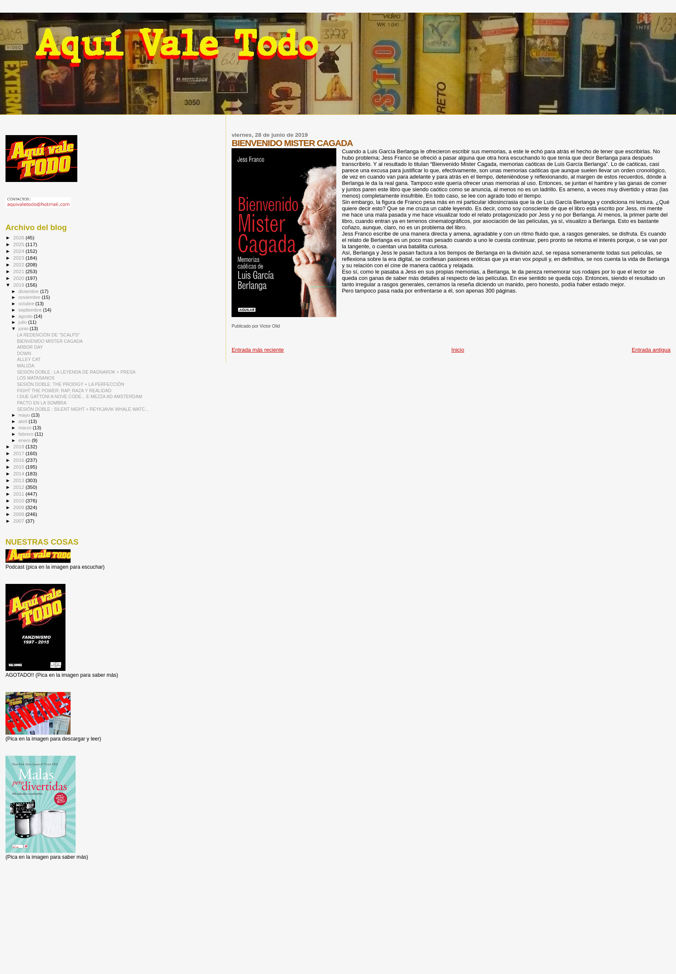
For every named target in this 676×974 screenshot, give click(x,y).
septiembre (31, 309)
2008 (19, 514)
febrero (27, 434)
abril (24, 421)
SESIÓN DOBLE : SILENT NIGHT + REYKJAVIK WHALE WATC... (83, 409)
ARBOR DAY (30, 347)
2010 (19, 500)
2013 (19, 480)
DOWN (24, 353)
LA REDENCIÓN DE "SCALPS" (48, 334)
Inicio (457, 350)
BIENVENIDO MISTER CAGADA (50, 341)
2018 (19, 446)
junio (24, 328)
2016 (19, 460)
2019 (19, 285)
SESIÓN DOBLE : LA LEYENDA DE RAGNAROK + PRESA (76, 371)
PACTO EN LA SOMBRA (41, 402)
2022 (19, 264)
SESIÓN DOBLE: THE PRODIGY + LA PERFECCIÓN (70, 384)
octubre (27, 303)
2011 (19, 493)
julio (23, 322)
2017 (19, 453)
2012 (19, 487)
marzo (26, 427)
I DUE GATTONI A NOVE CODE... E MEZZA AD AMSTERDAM (79, 396)
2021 (19, 271)
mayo (25, 415)
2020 (19, 278)
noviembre (30, 297)
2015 (19, 466)
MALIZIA (25, 365)
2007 (19, 521)
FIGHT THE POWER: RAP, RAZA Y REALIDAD (64, 390)
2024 (19, 251)
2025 (19, 244)
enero (25, 440)
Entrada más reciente (258, 350)
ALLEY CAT (29, 359)
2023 (19, 257)
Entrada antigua (651, 350)
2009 (19, 507)
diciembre (29, 291)
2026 (19, 237)
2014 (19, 473)
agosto (26, 316)
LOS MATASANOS (36, 377)
